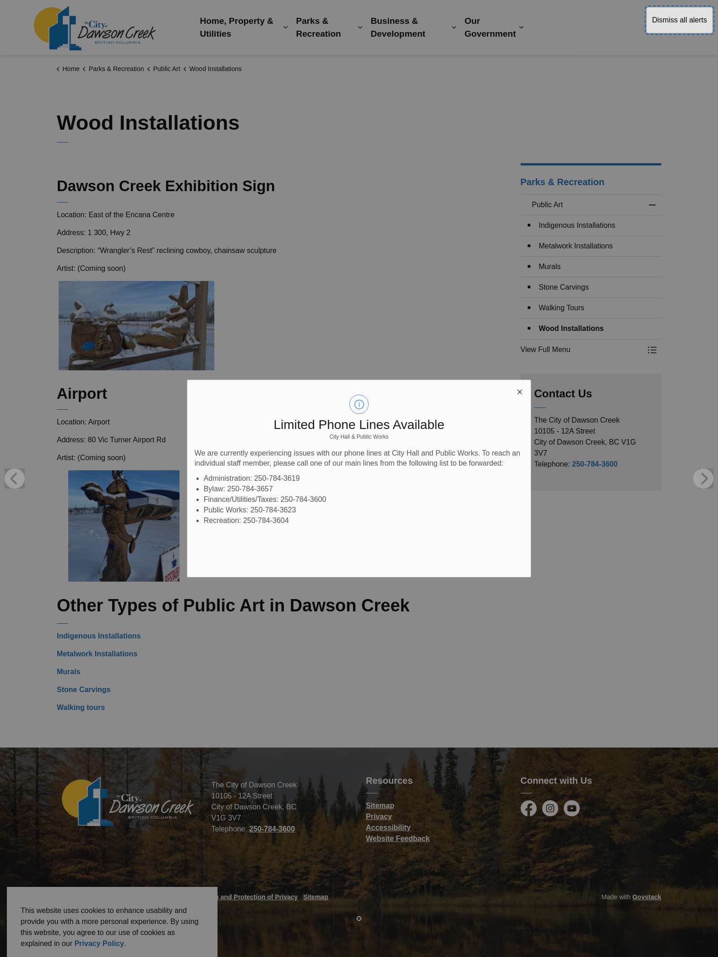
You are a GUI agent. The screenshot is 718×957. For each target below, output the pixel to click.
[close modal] (520, 391)
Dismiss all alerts (679, 20)
